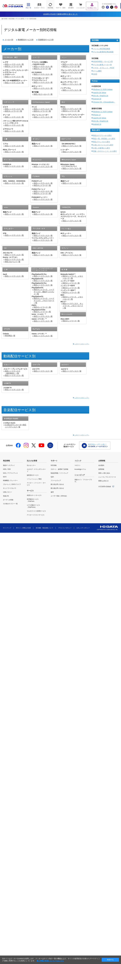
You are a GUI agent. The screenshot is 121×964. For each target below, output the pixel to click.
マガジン (77, 465)
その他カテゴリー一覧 (10, 504)
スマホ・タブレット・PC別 (103, 68)
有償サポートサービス (34, 495)
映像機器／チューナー (10, 480)
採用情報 (101, 469)
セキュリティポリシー (83, 528)
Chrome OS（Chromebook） (104, 102)
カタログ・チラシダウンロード (36, 470)
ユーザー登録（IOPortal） (59, 496)
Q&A (52, 477)
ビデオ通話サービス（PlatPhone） (33, 506)
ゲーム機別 (97, 71)
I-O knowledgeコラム (109, 4)
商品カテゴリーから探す (102, 135)
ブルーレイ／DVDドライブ (12, 484)
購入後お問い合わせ (57, 488)
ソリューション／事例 (34, 479)
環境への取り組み (104, 473)
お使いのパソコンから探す (103, 145)
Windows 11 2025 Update (102, 89)
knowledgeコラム (80, 469)
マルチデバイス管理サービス (36, 511)
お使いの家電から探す (101, 148)
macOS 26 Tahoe (99, 93)
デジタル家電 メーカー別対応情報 (26, 18)
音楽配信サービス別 (46, 40)
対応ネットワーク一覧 (13, 66)
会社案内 (101, 465)
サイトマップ (7, 528)
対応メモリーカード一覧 (43, 94)
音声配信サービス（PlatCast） (33, 500)
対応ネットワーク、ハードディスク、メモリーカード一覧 (44, 300)
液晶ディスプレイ (9, 465)
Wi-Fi (4, 477)
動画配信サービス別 (25, 40)
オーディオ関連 (8, 500)
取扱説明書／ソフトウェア (59, 473)
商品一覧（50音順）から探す (104, 139)
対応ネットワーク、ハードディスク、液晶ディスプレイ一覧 (44, 292)
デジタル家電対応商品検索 (103, 52)
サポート (54, 461)
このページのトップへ (82, 344)
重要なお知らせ (103, 481)
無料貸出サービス (33, 475)
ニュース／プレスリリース (107, 477)
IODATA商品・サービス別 (103, 61)
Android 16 (97, 99)
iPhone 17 (97, 115)
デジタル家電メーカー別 (102, 65)
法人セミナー (31, 465)
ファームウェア (56, 480)
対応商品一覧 (10, 336)
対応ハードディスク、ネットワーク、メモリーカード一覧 (73, 306)
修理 (52, 492)
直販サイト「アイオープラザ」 (83, 481)
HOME (5, 18)
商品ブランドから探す (101, 142)
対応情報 (11, 18)
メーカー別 (9, 40)
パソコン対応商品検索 (101, 49)
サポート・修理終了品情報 (59, 469)
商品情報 (6, 461)
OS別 (95, 74)
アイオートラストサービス (35, 515)
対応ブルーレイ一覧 (12, 262)
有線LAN (6, 496)
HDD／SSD (7, 469)
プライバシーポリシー (65, 528)
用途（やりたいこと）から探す (105, 151)
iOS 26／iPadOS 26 (100, 96)
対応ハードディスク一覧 (14, 64)
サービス (30, 491)
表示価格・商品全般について (44, 528)
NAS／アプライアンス (10, 473)
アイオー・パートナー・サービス (36, 484)
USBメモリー (7, 492)
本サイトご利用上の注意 (23, 528)
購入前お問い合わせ (57, 484)
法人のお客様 (32, 461)
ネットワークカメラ (9, 488)
